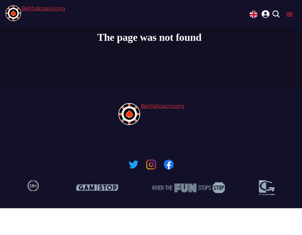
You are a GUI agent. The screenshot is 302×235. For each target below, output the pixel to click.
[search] (276, 14)
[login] (264, 13)
